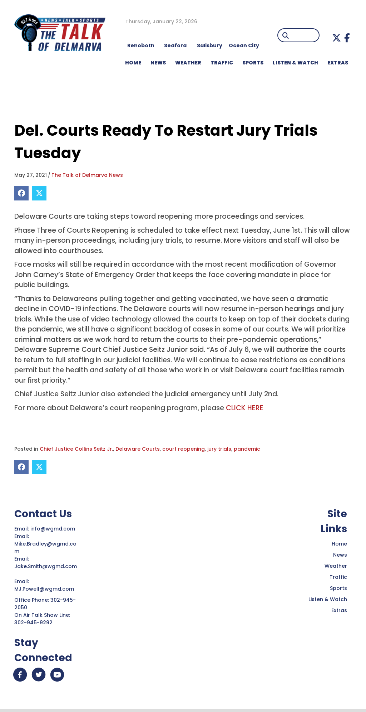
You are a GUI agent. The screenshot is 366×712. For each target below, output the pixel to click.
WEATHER (188, 62)
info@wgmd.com (53, 528)
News (340, 554)
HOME (133, 62)
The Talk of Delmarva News (87, 175)
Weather (336, 566)
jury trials (219, 448)
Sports (252, 62)
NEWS (158, 62)
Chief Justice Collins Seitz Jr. (76, 448)
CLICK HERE (244, 408)
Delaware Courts (137, 448)
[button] (336, 37)
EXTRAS (337, 62)
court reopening (183, 448)
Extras (339, 610)
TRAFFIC (222, 62)
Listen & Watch (327, 599)
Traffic (338, 577)
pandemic (247, 448)
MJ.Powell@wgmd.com (45, 588)
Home (339, 543)
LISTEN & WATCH (295, 62)
